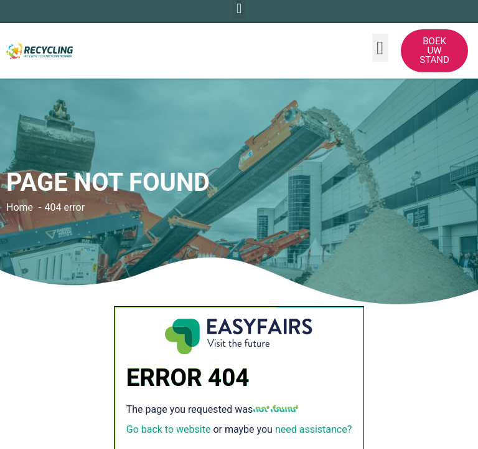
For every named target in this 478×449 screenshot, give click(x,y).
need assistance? (313, 429)
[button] (380, 48)
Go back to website (168, 429)
